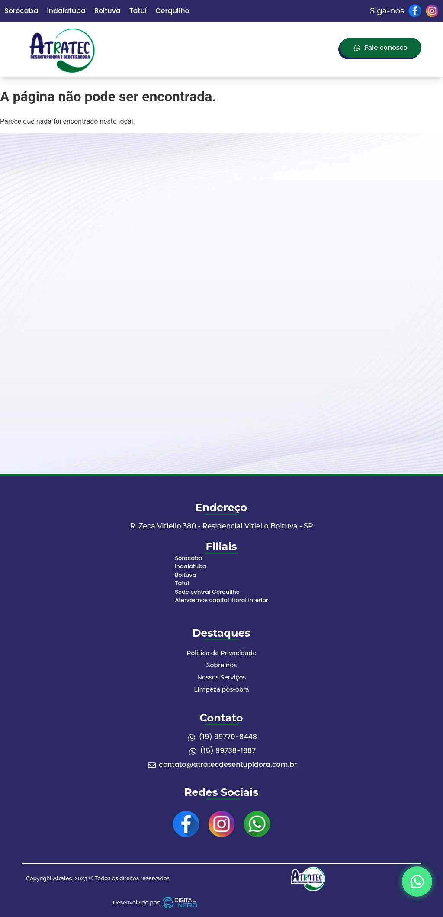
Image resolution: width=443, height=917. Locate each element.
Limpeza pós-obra (221, 689)
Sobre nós (221, 665)
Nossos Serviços (221, 677)
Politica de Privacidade (221, 653)
